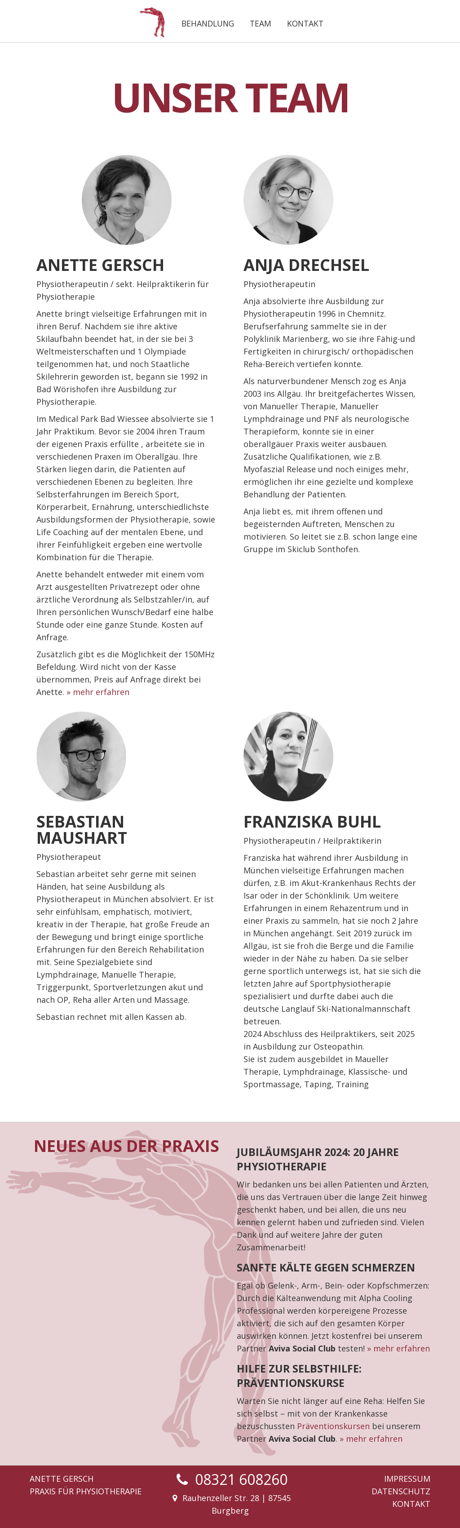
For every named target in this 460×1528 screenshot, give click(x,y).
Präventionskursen (333, 1426)
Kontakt (305, 23)
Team (260, 23)
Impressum (407, 1478)
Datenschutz (401, 1491)
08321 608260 (241, 1479)
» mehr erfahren (97, 691)
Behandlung (207, 23)
